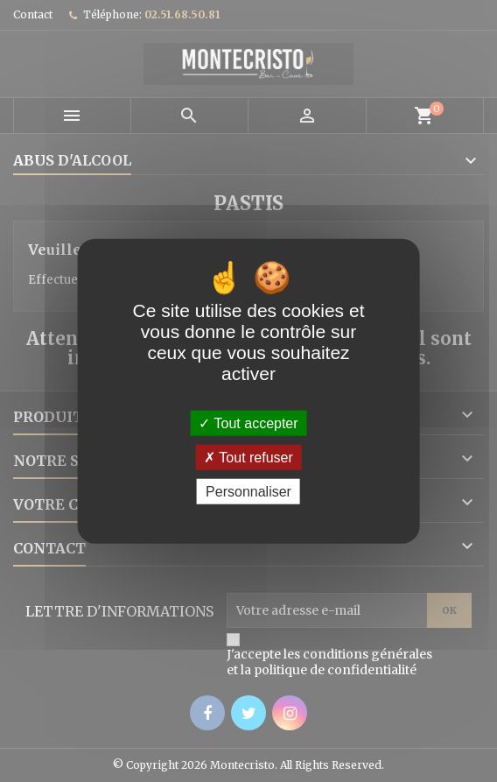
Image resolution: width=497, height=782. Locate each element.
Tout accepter (248, 422)
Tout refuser (248, 456)
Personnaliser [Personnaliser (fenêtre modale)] (248, 491)
